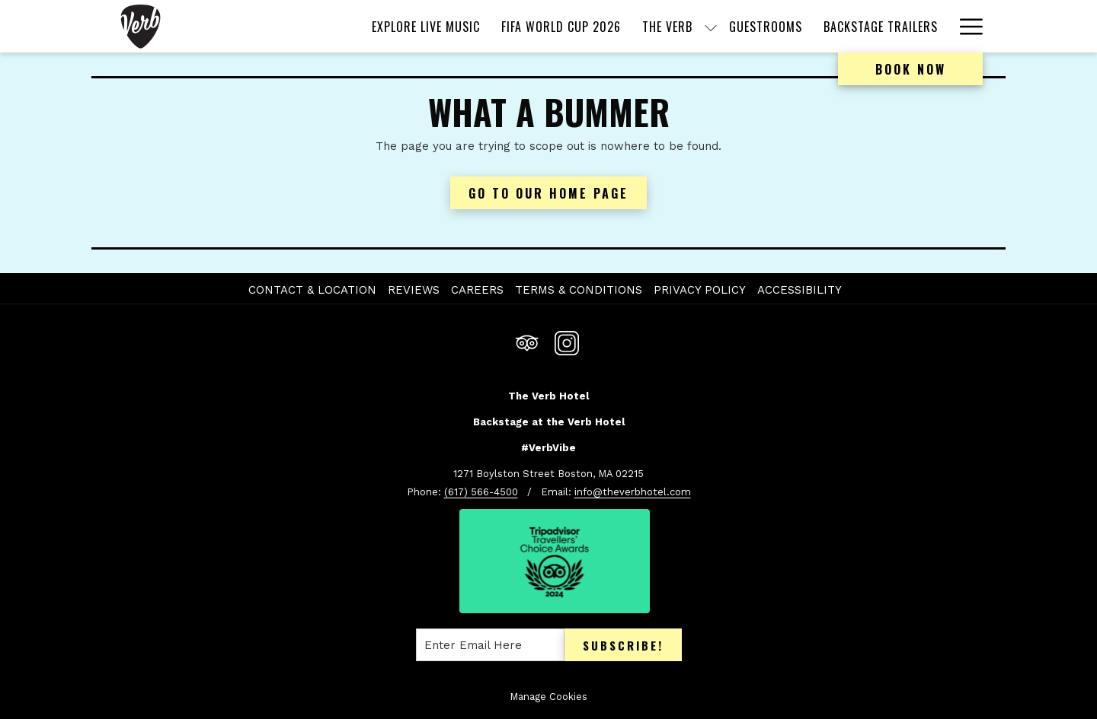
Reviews (414, 290)
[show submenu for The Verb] (710, 26)
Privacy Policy (700, 290)
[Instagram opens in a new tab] (567, 341)
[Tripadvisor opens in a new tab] (527, 341)
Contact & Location (312, 290)
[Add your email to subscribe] (490, 644)
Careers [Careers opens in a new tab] (479, 290)
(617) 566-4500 (481, 492)
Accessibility (799, 290)
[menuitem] (426, 26)
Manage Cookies (548, 696)
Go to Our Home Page (548, 193)
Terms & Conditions (578, 290)
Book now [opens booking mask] (910, 69)
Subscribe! (623, 645)
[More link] (965, 26)
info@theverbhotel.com (632, 492)
